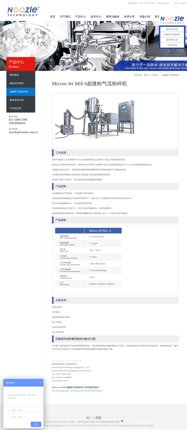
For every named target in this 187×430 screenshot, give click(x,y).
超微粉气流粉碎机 (170, 75)
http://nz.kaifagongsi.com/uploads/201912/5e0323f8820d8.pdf (77, 391)
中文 (176, 3)
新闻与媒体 (112, 16)
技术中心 (96, 16)
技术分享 (129, 16)
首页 (52, 16)
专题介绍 (144, 16)
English (183, 3)
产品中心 (80, 16)
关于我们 (65, 16)
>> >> (166, 75)
